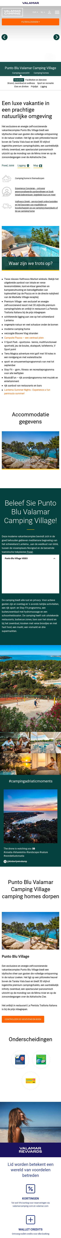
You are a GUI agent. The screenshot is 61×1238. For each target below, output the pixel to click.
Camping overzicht (21, 73)
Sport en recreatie (45, 83)
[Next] (56, 37)
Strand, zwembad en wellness (21, 83)
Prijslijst (34, 86)
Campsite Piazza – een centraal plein (24, 337)
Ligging (43, 86)
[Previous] (5, 37)
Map (37, 166)
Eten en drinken (21, 86)
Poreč (29, 552)
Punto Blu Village (15, 956)
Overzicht (18, 80)
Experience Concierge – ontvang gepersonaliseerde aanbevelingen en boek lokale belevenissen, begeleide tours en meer (35, 191)
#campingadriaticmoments (30, 781)
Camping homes (41, 73)
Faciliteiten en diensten (36, 80)
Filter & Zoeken (30, 22)
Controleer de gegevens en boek (23, 1019)
